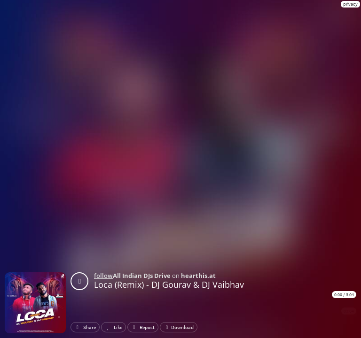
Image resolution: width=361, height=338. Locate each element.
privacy (350, 4)
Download (179, 327)
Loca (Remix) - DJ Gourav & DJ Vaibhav (169, 284)
